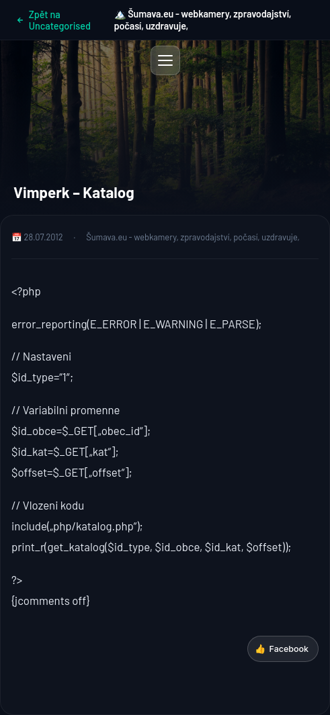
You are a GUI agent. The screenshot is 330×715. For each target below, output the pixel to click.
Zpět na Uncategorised (53, 20)
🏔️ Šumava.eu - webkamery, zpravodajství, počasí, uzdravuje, (203, 20)
